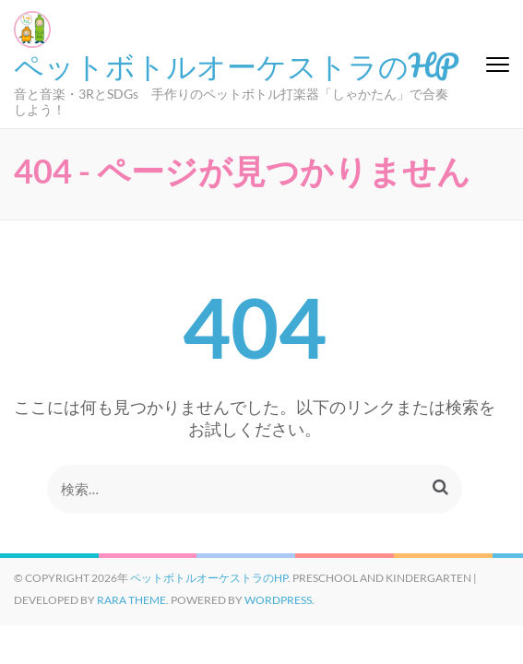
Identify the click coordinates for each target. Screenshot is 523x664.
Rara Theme (131, 600)
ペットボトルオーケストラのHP (236, 64)
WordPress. (279, 600)
